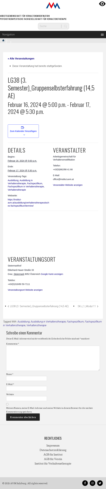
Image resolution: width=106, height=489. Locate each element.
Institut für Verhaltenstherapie (53, 463)
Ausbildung (13, 180)
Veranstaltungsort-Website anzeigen (25, 290)
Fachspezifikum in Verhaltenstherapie (26, 186)
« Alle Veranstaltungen (21, 58)
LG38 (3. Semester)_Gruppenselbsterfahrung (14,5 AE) (39, 306)
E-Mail (10, 384)
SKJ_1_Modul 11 (87, 306)
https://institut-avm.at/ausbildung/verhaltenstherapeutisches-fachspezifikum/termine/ (28, 202)
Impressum (53, 445)
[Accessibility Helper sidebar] (102, 3)
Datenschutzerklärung (53, 450)
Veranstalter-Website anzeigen (68, 185)
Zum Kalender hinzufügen (23, 131)
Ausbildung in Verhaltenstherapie (48, 321)
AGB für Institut (53, 454)
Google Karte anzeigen (52, 274)
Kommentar (12, 343)
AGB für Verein (53, 459)
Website (10, 394)
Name (9, 374)
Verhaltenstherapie (17, 190)
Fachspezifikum (34, 183)
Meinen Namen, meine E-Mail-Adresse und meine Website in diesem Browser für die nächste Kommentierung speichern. (49, 409)
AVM (53, 5)
